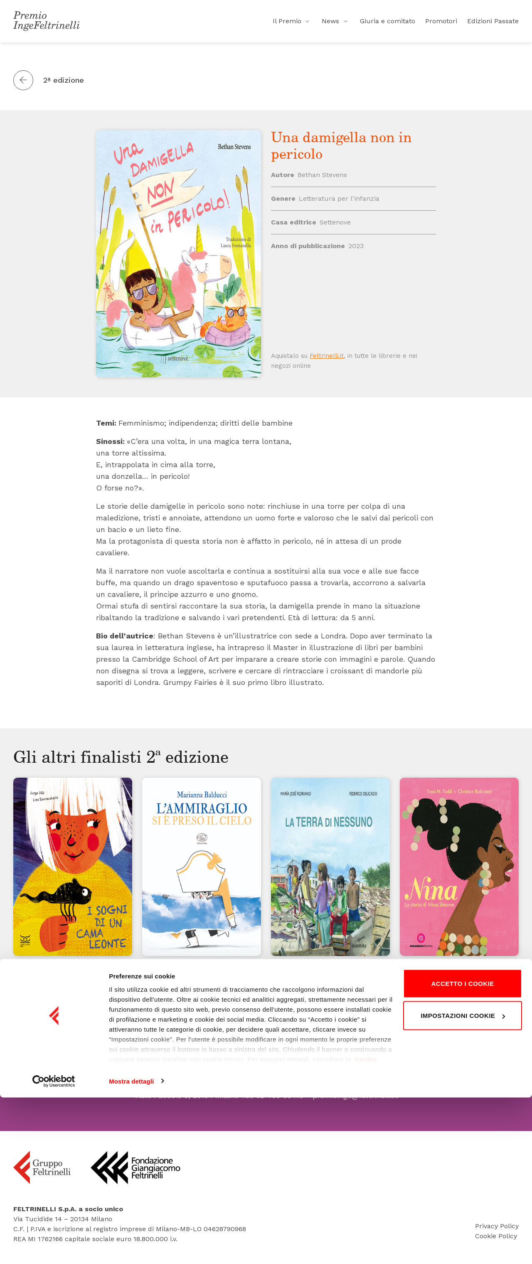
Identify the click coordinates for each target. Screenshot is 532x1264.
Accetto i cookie (462, 1149)
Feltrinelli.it (327, 356)
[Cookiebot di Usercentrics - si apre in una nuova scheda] (53, 1248)
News (336, 25)
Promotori (441, 25)
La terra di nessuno (316, 981)
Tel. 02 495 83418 (272, 1095)
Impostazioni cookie (463, 1182)
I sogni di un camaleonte (70, 993)
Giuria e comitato (387, 25)
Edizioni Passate (493, 25)
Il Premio (292, 25)
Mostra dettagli (131, 1247)
